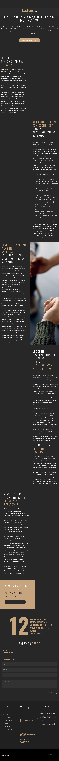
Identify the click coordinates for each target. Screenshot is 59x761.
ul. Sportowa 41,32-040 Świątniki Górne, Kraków (27, 734)
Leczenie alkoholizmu (7, 723)
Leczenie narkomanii (6, 726)
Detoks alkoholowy (6, 714)
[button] (57, 11)
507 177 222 (42, 633)
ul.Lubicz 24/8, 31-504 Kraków (25, 742)
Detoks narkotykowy (6, 720)
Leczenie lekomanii (6, 729)
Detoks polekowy (6, 717)
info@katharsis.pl (25, 727)
